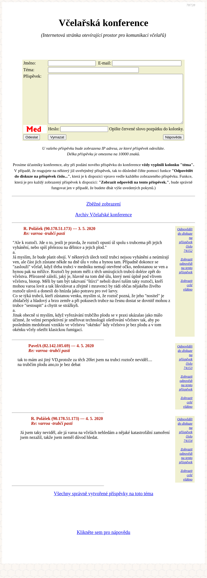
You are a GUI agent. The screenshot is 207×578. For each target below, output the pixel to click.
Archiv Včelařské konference (103, 224)
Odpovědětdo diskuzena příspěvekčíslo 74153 (184, 366)
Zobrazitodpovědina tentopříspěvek (185, 275)
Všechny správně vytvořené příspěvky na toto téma (103, 503)
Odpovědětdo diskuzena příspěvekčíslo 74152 (184, 249)
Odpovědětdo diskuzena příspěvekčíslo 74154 (184, 439)
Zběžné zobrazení (103, 213)
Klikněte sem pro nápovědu (103, 542)
